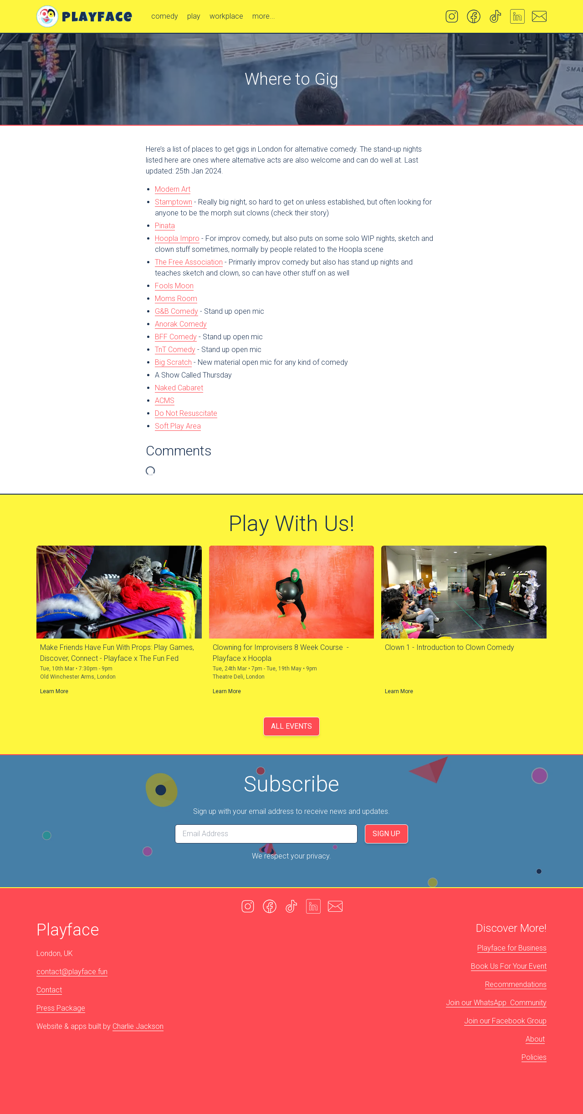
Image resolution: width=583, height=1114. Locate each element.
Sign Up (386, 833)
